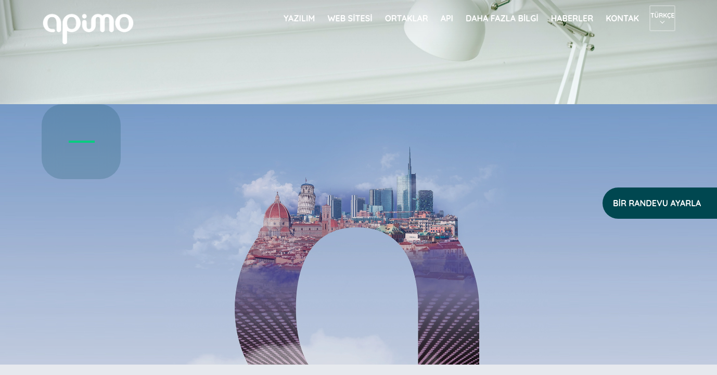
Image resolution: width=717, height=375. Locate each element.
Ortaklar (406, 18)
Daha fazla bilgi (502, 18)
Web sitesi (349, 18)
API (447, 18)
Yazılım (299, 18)
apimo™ (94, 27)
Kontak (622, 18)
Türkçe (662, 15)
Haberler (572, 18)
